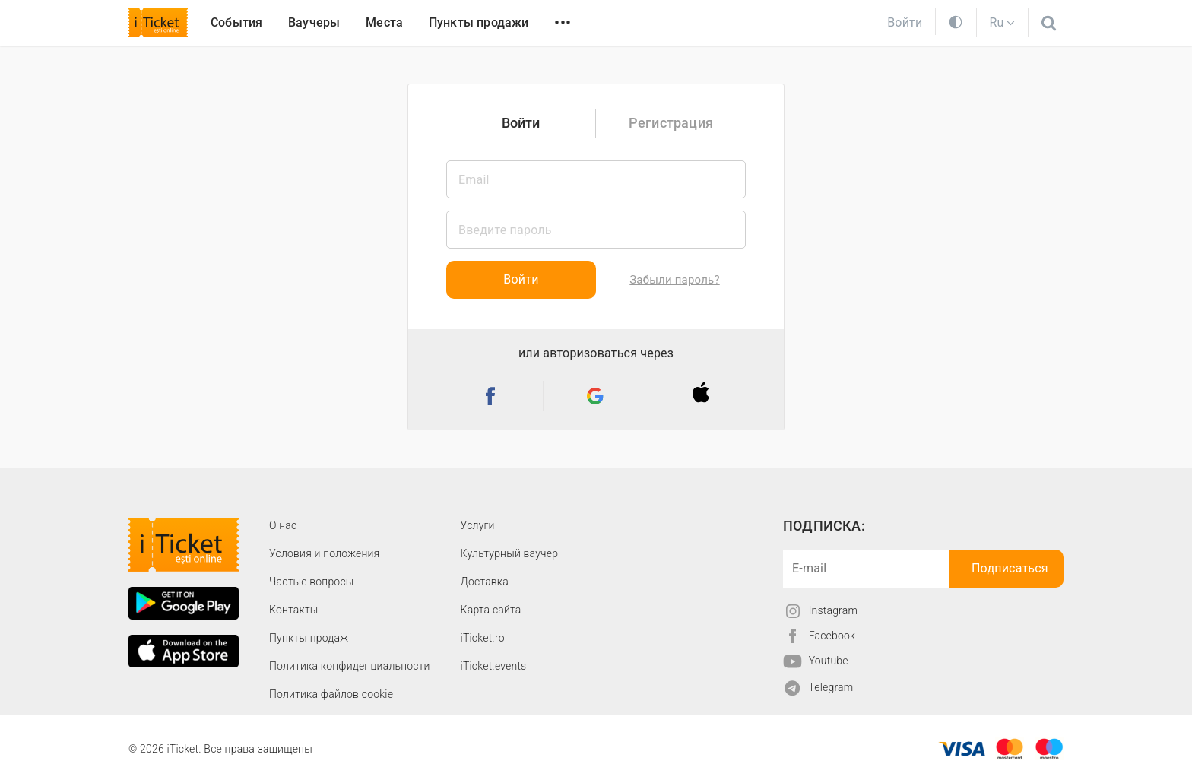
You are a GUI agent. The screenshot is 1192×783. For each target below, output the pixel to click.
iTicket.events (494, 666)
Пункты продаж (308, 638)
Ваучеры (314, 22)
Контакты (294, 610)
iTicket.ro (483, 638)
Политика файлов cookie (331, 694)
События (236, 22)
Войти (521, 123)
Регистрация (671, 123)
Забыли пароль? (674, 280)
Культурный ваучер (509, 553)
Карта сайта (491, 610)
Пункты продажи (479, 22)
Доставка (485, 581)
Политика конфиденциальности (349, 666)
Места (384, 22)
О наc (282, 525)
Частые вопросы (311, 581)
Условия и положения (324, 553)
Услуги (478, 525)
